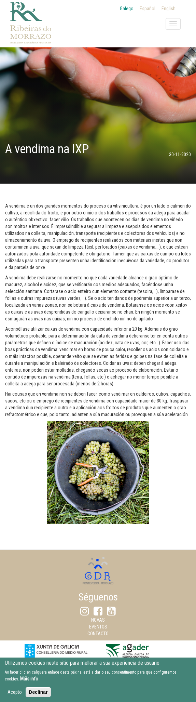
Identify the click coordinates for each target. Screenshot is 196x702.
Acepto (15, 695)
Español (147, 8)
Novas (98, 620)
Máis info (29, 682)
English (169, 8)
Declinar (38, 695)
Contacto (98, 633)
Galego (127, 8)
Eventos (98, 627)
